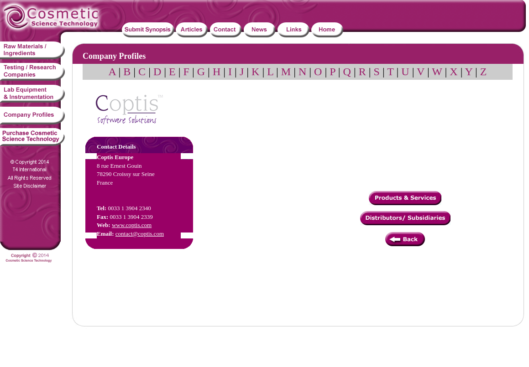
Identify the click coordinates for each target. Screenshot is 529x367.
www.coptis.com (132, 225)
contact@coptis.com (139, 233)
